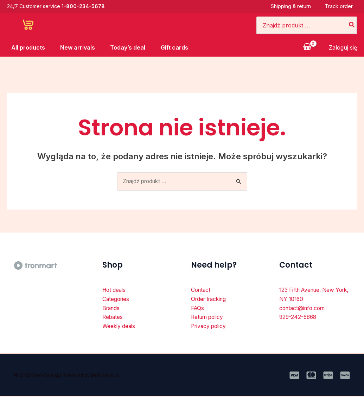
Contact (201, 290)
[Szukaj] (352, 25)
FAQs (198, 308)
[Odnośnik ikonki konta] (343, 47)
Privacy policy (210, 327)
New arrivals (75, 47)
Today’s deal (127, 47)
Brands (111, 308)
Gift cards (175, 47)
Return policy (209, 318)
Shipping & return (295, 6)
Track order (343, 6)
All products (24, 47)
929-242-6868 (298, 318)
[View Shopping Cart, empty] (307, 47)
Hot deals (115, 290)
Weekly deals (119, 327)
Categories (116, 299)
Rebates (113, 318)
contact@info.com (303, 308)
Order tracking (210, 299)
